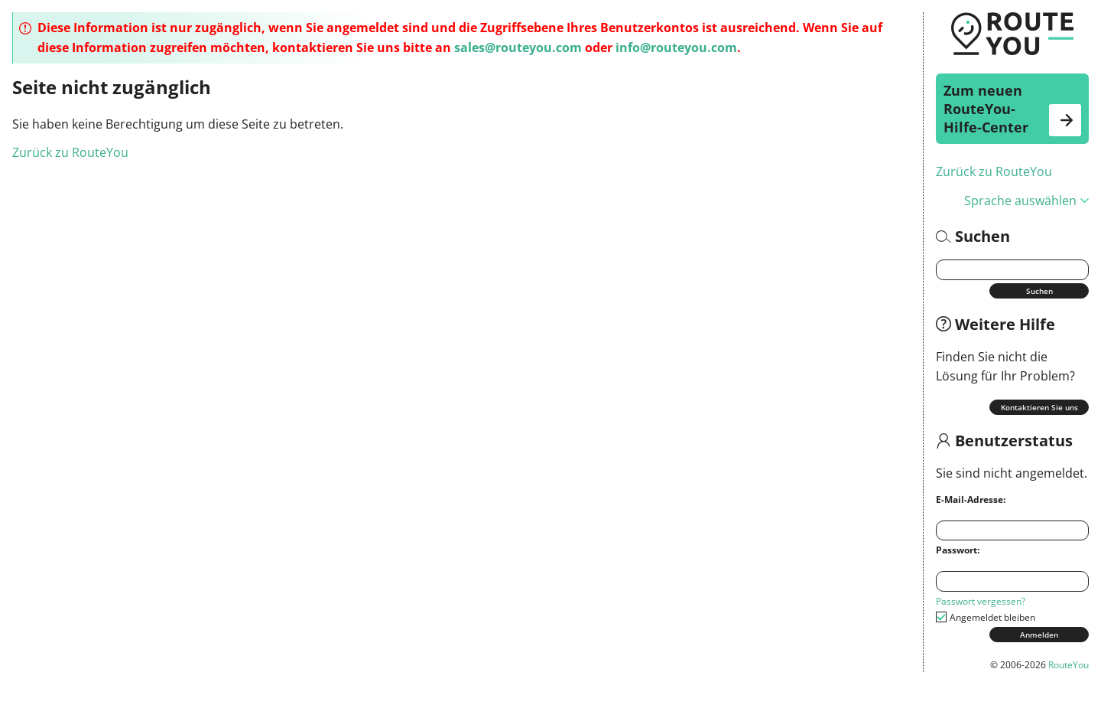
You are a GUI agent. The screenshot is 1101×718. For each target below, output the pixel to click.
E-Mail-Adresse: (970, 499)
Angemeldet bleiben (992, 617)
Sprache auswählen (1026, 200)
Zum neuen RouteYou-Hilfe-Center (1012, 108)
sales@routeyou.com (518, 47)
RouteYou (1068, 664)
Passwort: (957, 549)
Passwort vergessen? (980, 601)
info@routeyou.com (676, 47)
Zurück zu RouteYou (994, 171)
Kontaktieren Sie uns (1039, 407)
